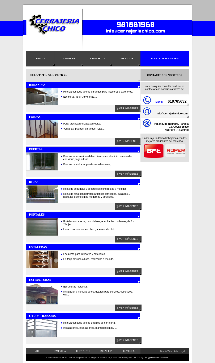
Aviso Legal (179, 351)
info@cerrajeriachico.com (172, 113)
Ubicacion (126, 58)
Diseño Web (166, 351)
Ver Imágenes (128, 108)
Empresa (69, 58)
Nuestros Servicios (164, 58)
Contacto (97, 58)
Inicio (40, 58)
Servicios (128, 351)
